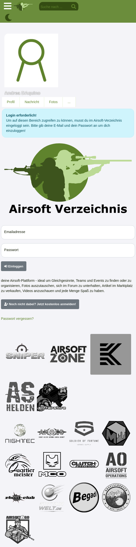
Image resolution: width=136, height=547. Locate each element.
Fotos (53, 102)
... (69, 102)
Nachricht (32, 102)
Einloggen (13, 266)
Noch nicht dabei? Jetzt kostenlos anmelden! (40, 304)
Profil (11, 102)
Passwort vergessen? (17, 319)
